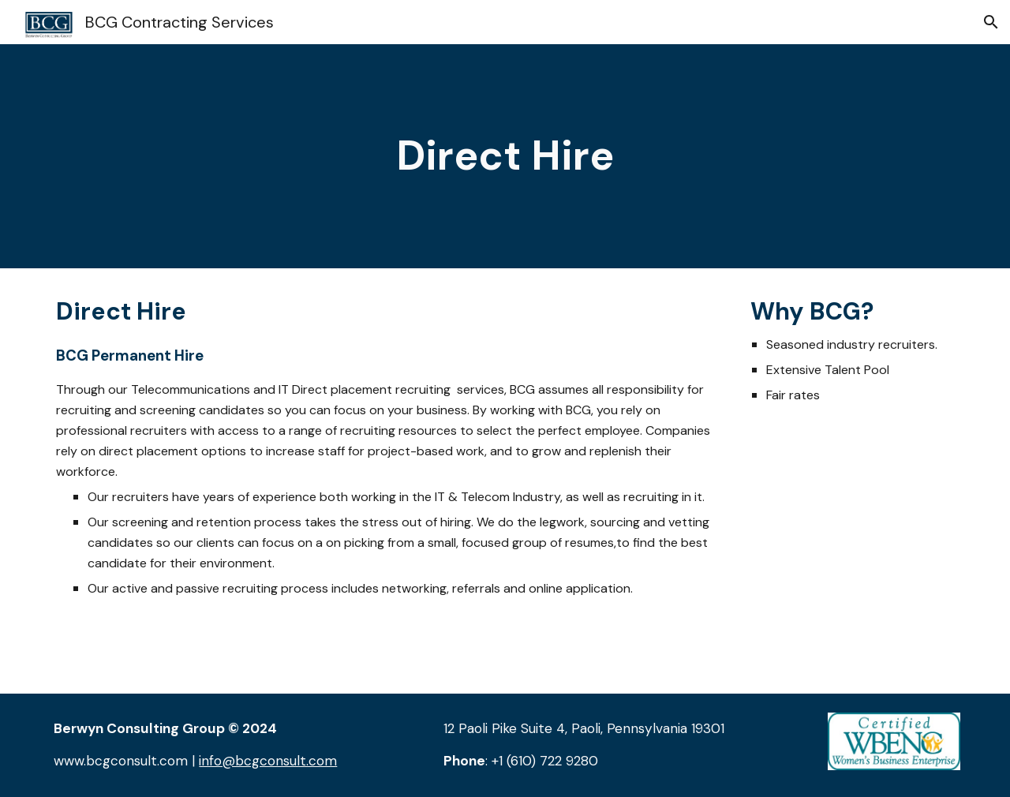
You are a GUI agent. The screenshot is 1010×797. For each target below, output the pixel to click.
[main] (505, 156)
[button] (991, 22)
